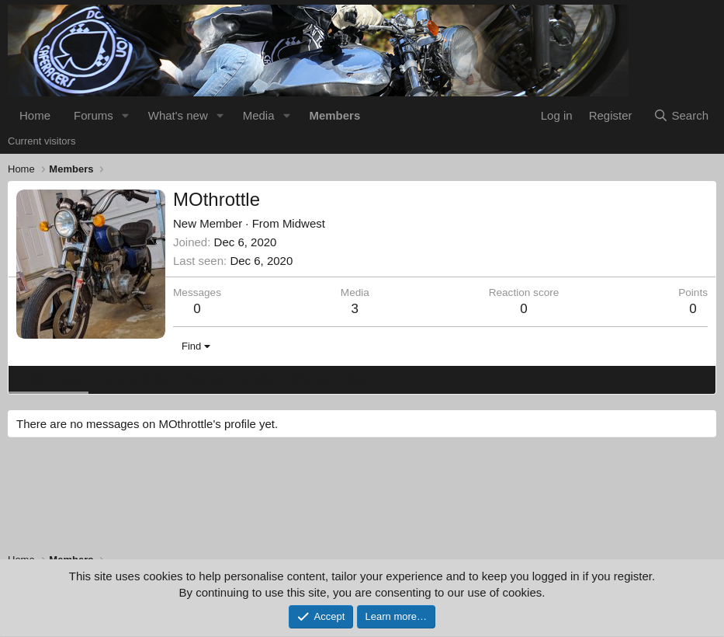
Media (259, 115)
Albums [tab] (308, 378)
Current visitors (41, 141)
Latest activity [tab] (131, 378)
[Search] (681, 115)
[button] (126, 115)
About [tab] (359, 378)
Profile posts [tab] (48, 378)
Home (34, 115)
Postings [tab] (204, 378)
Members (334, 115)
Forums (93, 115)
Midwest (303, 223)
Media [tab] (258, 378)
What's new (178, 115)
